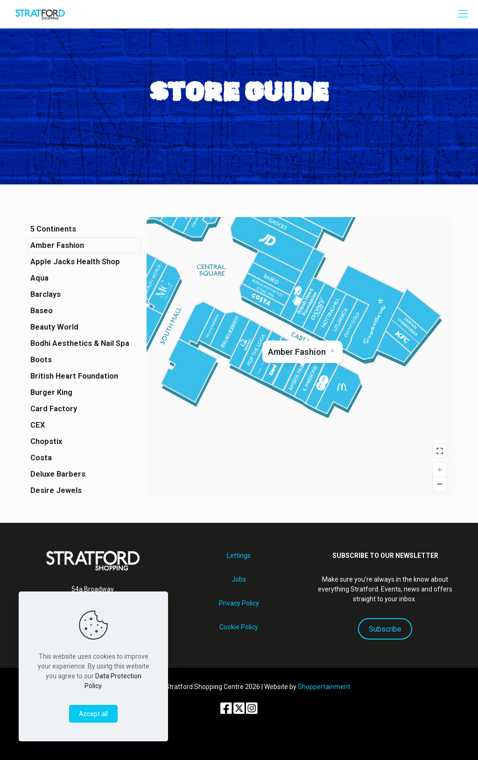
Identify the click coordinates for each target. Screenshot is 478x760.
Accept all (93, 714)
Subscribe (385, 629)
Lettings (239, 555)
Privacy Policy (239, 603)
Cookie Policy (238, 627)
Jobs (239, 579)
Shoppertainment (324, 686)
